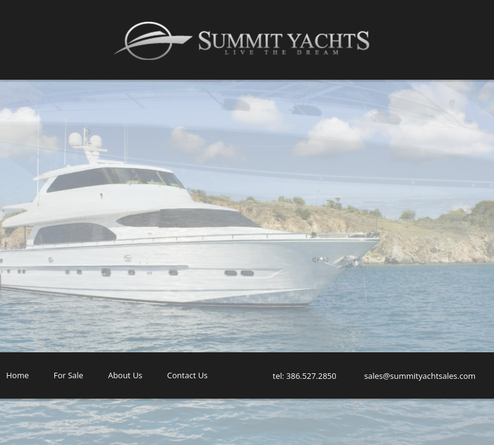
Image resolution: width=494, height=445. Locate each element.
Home (17, 375)
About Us (125, 375)
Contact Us (187, 375)
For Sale (68, 375)
